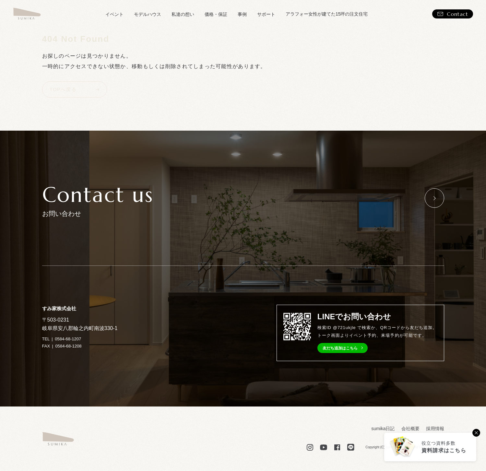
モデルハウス (147, 14)
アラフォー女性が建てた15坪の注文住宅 (327, 14)
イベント (114, 14)
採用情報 (435, 428)
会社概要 (410, 428)
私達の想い (183, 14)
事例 (242, 14)
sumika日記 (383, 428)
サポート (266, 14)
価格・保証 (216, 14)
